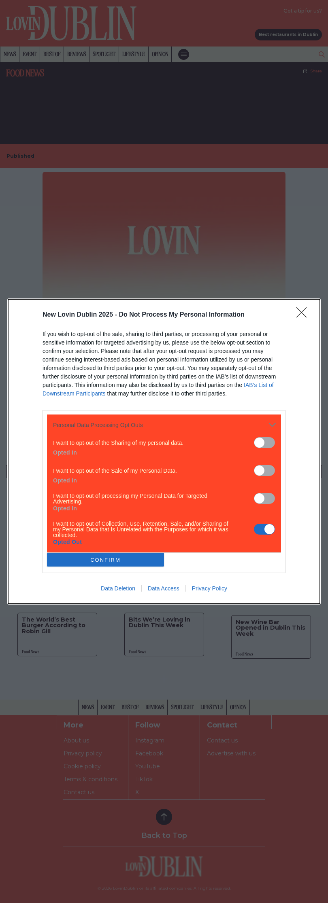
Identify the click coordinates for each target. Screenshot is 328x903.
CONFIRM (105, 560)
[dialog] (164, 451)
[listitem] (164, 425)
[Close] (304, 315)
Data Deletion (118, 588)
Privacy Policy (209, 588)
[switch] (264, 442)
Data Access (163, 588)
